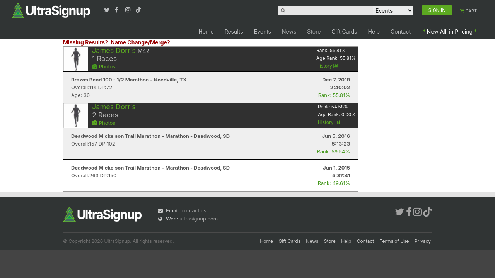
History (327, 66)
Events (262, 31)
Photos (103, 66)
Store (314, 31)
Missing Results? (85, 42)
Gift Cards (344, 31)
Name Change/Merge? (140, 42)
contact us (193, 210)
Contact (401, 31)
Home (205, 31)
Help (374, 31)
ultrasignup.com (198, 218)
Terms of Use (394, 241)
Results (234, 31)
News (289, 31)
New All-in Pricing (450, 31)
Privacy (423, 241)
